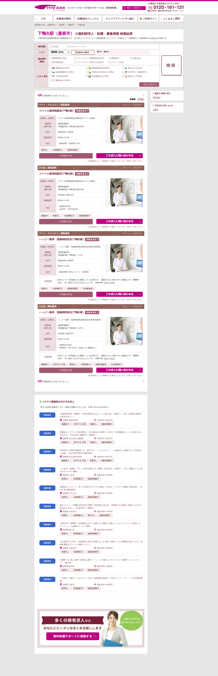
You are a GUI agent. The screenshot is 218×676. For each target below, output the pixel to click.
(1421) (60, 80)
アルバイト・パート (76, 46)
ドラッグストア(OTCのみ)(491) (89, 62)
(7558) (100, 72)
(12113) (132, 68)
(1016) (59, 76)
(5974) (134, 72)
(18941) (97, 68)
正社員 (54, 46)
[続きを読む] (109, 283)
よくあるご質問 (171, 18)
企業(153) (135, 58)
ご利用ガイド (150, 18)
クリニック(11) (116, 62)
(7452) (97, 76)
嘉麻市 (156, 110)
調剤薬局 (156, 97)
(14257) (59, 68)
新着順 (133, 99)
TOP (43, 18)
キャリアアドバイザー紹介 (120, 18)
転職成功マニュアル (88, 18)
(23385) (132, 76)
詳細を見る (66, 155)
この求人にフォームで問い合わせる (120, 156)
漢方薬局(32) (56, 62)
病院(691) (114, 58)
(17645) (61, 72)
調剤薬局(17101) (58, 58)
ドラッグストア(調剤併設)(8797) (89, 58)
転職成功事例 (64, 18)
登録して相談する (134, 8)
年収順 (141, 99)
